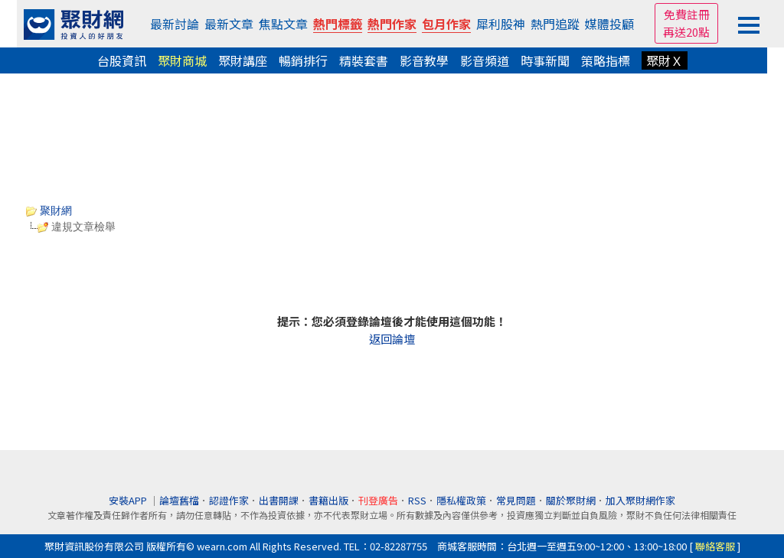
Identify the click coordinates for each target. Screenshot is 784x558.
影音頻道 (484, 60)
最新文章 (228, 24)
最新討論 (174, 24)
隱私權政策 (461, 500)
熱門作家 (392, 24)
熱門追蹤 (555, 24)
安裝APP (129, 500)
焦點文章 (283, 24)
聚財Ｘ (664, 60)
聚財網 (49, 210)
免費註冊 (687, 14)
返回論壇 (392, 339)
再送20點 (686, 32)
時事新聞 (545, 60)
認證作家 (229, 500)
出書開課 (279, 500)
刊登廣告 (378, 500)
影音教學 (424, 60)
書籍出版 (328, 500)
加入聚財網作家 (640, 500)
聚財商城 (182, 60)
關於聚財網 (571, 500)
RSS (417, 500)
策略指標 (605, 60)
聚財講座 (242, 60)
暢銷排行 (303, 60)
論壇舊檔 (179, 500)
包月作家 (446, 24)
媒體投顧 (609, 24)
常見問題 (516, 500)
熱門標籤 (337, 24)
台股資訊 (121, 60)
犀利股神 (500, 24)
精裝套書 (363, 60)
